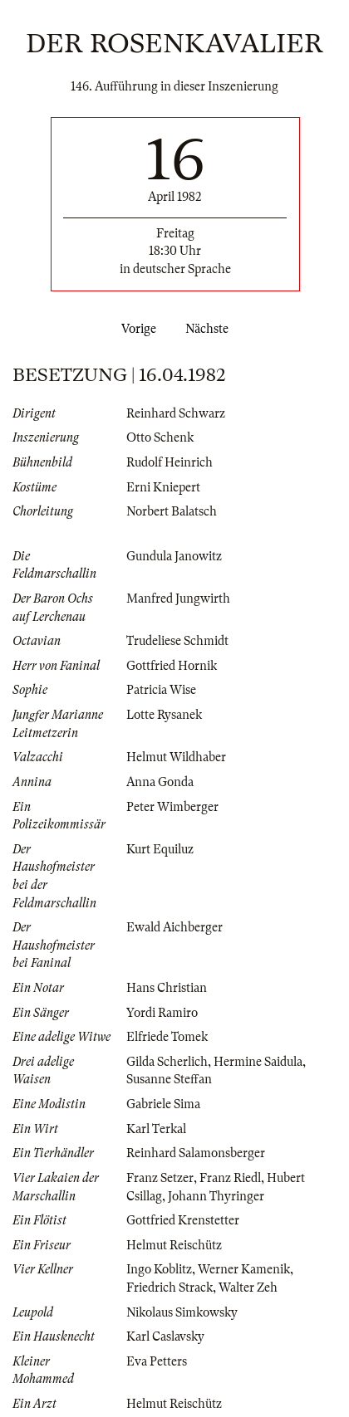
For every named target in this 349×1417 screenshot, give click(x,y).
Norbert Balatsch (171, 511)
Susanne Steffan (169, 1079)
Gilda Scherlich (167, 1061)
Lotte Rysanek (164, 714)
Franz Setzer (160, 1178)
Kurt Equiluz (160, 849)
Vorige (135, 328)
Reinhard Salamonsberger (195, 1153)
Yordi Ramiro (162, 1012)
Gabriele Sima (163, 1104)
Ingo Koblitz (159, 1269)
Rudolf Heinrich (169, 462)
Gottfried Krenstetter (182, 1220)
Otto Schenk (160, 437)
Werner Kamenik (244, 1269)
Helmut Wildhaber (176, 757)
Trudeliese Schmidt (177, 640)
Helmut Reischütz (174, 1245)
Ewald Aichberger (174, 927)
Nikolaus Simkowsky (182, 1312)
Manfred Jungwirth (178, 598)
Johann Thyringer (216, 1196)
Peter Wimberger (172, 807)
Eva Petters (156, 1361)
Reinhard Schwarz (175, 413)
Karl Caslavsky (165, 1336)
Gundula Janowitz (174, 556)
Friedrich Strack (169, 1287)
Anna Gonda (160, 782)
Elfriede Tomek (167, 1036)
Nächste (210, 328)
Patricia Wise (161, 689)
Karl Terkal (156, 1129)
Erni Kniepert (163, 487)
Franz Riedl (230, 1178)
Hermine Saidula (258, 1061)
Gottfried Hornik (171, 665)
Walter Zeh (248, 1287)
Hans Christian (166, 987)
